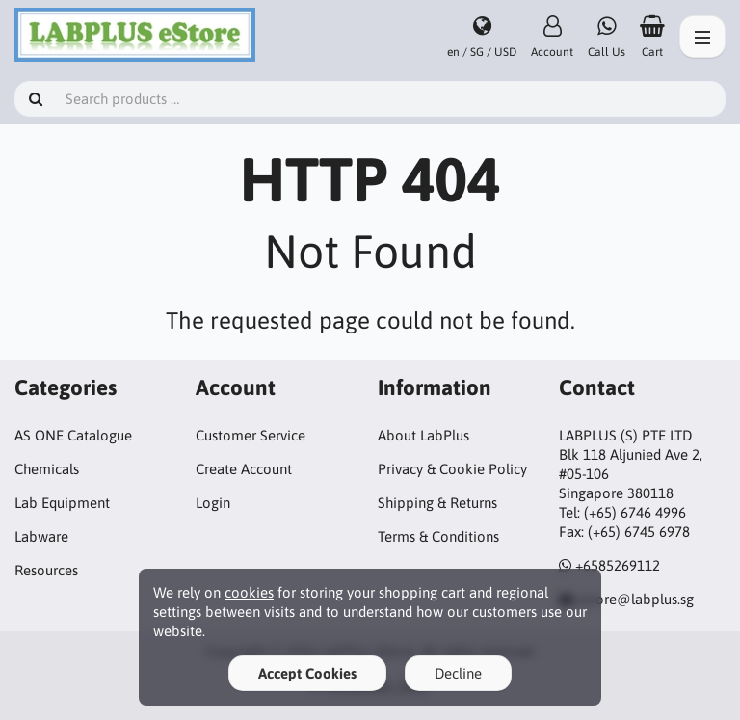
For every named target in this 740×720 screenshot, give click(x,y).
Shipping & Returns (437, 502)
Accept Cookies (307, 673)
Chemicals (46, 469)
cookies (249, 592)
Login (213, 502)
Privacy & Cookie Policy (452, 469)
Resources (46, 570)
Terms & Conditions (438, 536)
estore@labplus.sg (635, 599)
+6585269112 (617, 565)
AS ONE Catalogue (73, 435)
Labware (41, 536)
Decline (458, 673)
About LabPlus (423, 435)
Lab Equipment (62, 502)
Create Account (244, 469)
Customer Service (250, 435)
